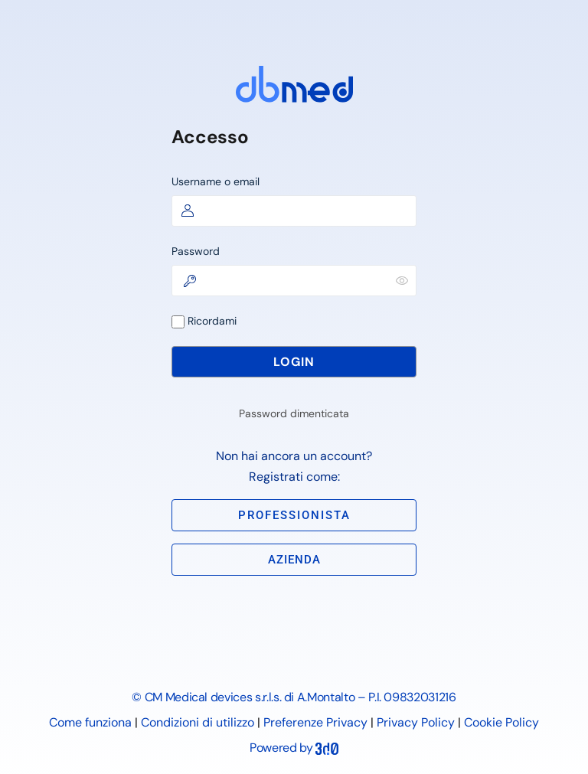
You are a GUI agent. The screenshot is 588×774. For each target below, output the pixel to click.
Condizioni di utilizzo (197, 722)
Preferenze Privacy (315, 722)
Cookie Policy (501, 722)
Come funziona (90, 722)
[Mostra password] (401, 280)
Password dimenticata (294, 413)
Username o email (216, 181)
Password (196, 251)
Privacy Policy (416, 722)
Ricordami (204, 321)
